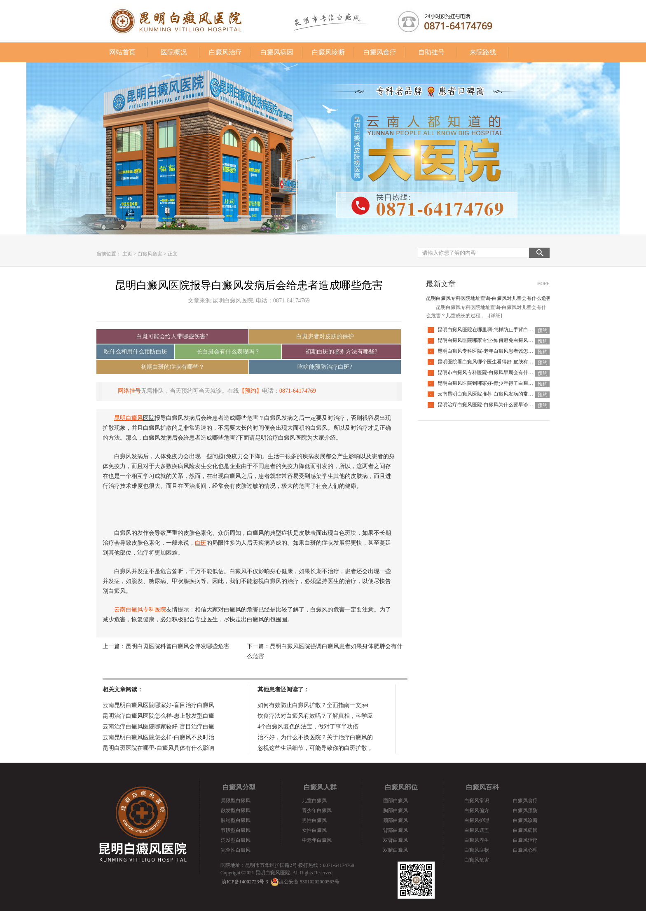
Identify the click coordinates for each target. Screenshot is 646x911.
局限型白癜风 (235, 800)
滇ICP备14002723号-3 (245, 882)
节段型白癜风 (235, 830)
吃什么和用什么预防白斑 (135, 352)
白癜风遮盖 (476, 830)
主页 (127, 254)
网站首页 (122, 52)
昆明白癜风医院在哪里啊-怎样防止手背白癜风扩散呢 (495, 330)
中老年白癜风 (317, 840)
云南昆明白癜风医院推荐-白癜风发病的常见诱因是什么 (498, 394)
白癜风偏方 (476, 810)
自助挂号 (431, 52)
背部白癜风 (395, 830)
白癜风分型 (238, 787)
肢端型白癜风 (235, 820)
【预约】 (250, 391)
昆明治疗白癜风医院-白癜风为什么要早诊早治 (488, 404)
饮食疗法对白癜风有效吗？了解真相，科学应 (315, 716)
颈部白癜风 (395, 820)
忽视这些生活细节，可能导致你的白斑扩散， (315, 748)
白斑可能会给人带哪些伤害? (172, 336)
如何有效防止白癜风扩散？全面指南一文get (312, 705)
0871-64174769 (297, 391)
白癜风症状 (476, 850)
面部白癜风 (395, 800)
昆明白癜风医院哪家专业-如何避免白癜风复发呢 (490, 340)
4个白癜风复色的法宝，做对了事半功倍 (307, 727)
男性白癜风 (314, 820)
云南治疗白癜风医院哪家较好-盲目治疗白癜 (158, 727)
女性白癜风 (314, 830)
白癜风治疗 (225, 52)
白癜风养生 (476, 840)
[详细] (495, 315)
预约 (543, 330)
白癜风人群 (320, 787)
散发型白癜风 (235, 810)
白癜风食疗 (379, 52)
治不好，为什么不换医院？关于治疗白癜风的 (315, 737)
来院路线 (483, 52)
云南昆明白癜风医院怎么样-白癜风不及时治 (158, 737)
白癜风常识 (476, 800)
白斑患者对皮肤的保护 (325, 336)
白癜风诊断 (328, 52)
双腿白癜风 (395, 850)
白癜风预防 (525, 810)
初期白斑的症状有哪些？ (172, 367)
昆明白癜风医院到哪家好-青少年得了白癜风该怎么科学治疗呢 (505, 383)
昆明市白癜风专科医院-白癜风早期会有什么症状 (490, 372)
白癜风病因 (276, 52)
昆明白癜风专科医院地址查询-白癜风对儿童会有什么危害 (488, 298)
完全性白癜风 (235, 850)
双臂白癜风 (395, 840)
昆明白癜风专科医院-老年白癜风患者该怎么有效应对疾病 (500, 351)
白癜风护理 (476, 820)
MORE (543, 283)
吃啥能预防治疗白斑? (324, 367)
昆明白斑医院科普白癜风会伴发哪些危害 (177, 646)
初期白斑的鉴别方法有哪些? (341, 352)
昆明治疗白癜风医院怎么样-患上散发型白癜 (158, 716)
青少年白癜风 (317, 810)
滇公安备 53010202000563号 (309, 882)
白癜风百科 (482, 787)
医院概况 (174, 52)
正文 (173, 254)
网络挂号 (129, 391)
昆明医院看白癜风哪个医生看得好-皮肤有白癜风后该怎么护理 (505, 362)
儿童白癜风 (314, 800)
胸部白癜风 (395, 810)
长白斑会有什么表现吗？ (228, 352)
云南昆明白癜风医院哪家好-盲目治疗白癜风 (158, 705)
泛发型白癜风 (235, 840)
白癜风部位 (401, 787)
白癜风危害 (150, 254)
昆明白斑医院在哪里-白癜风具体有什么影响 (158, 748)
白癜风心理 (525, 850)
